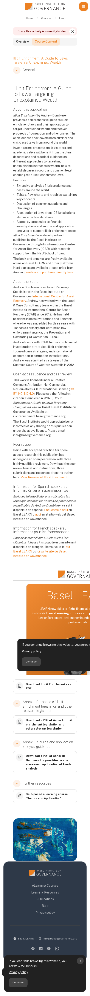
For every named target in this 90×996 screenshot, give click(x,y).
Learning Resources (45, 892)
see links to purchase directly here (49, 272)
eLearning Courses (45, 885)
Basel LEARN (26, 938)
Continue (17, 982)
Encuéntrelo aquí (56, 510)
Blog (45, 905)
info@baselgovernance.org (60, 938)
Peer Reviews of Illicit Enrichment (44, 477)
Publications (45, 899)
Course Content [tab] (46, 41)
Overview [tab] (22, 41)
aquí (38, 514)
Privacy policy (18, 972)
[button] (16, 70)
